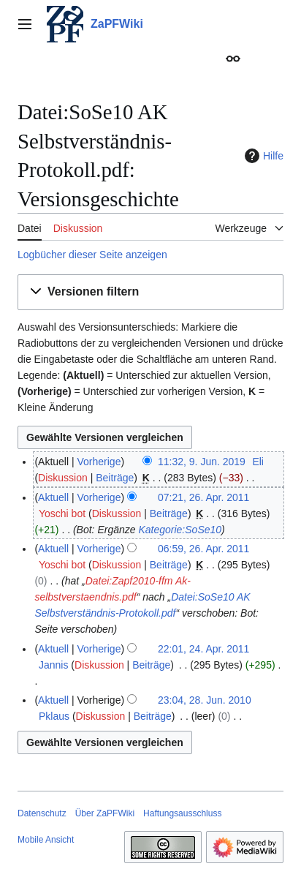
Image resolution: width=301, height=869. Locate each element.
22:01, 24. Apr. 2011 (203, 649)
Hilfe (262, 155)
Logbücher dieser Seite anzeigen (92, 254)
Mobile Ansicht (46, 840)
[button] (150, 292)
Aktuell (53, 497)
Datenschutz (42, 813)
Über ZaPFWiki (104, 813)
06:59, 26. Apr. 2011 (203, 548)
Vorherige (99, 461)
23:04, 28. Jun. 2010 (204, 700)
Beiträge (115, 478)
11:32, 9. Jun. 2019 (201, 461)
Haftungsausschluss (182, 813)
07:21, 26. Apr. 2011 (203, 497)
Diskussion (63, 478)
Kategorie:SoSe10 (179, 529)
